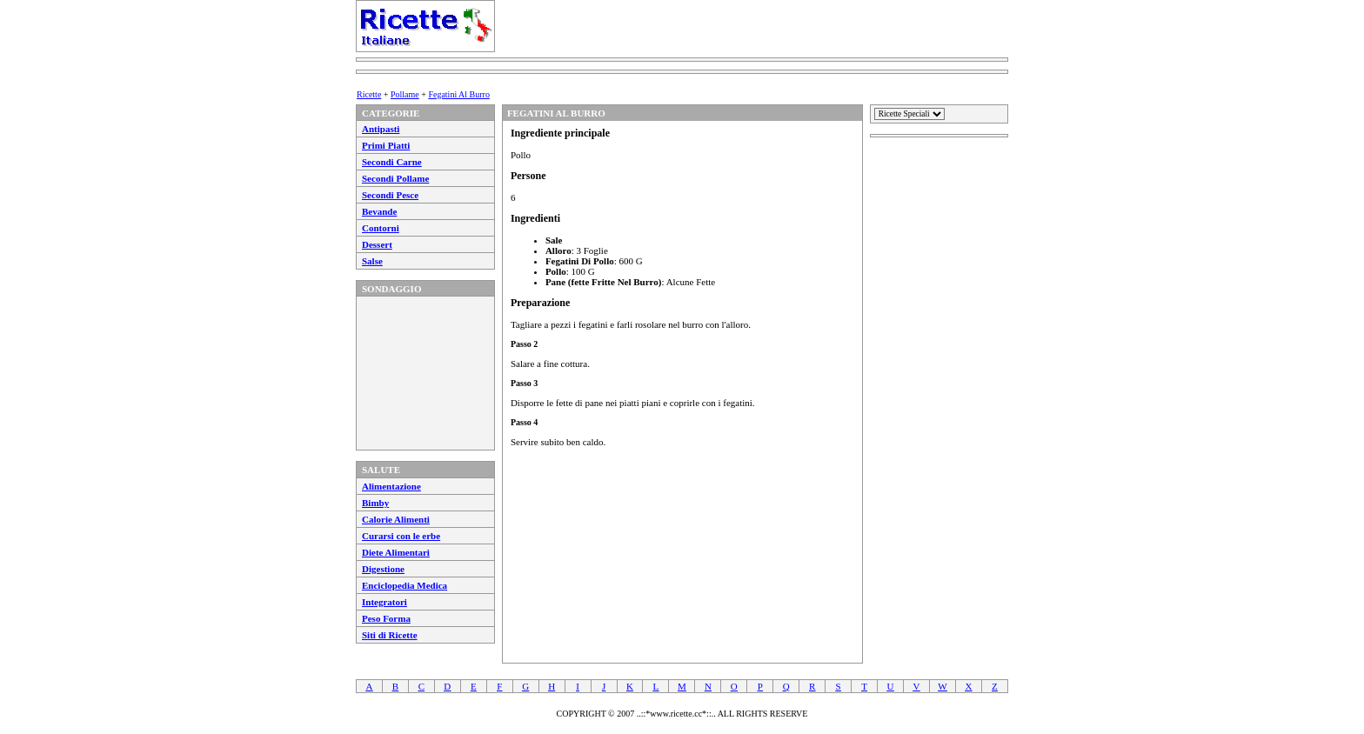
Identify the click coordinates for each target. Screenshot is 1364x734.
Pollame (405, 94)
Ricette (369, 94)
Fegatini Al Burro (459, 94)
